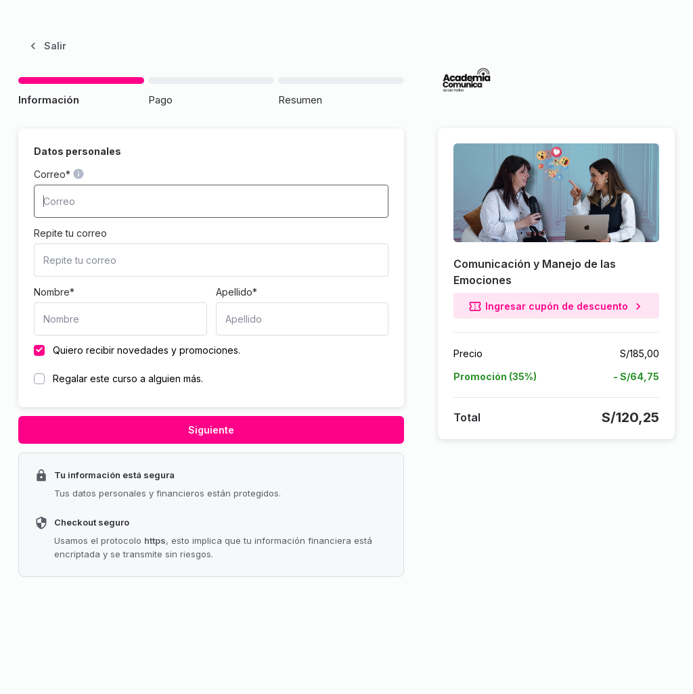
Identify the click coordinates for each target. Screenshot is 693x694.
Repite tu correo (70, 233)
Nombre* (54, 292)
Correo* (52, 174)
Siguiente (211, 430)
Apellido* (236, 292)
